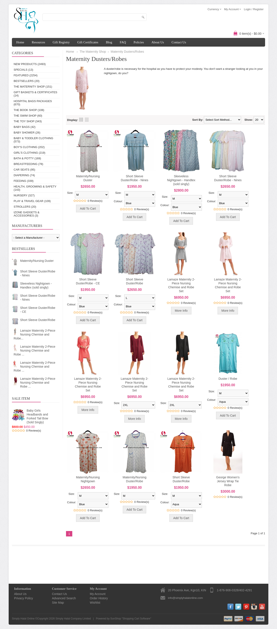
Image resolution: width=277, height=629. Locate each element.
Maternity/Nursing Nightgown (88, 479)
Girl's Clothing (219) (29, 152)
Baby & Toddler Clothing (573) (33, 140)
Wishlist (95, 602)
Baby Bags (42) (24, 127)
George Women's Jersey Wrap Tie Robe (228, 481)
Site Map (58, 602)
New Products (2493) (30, 64)
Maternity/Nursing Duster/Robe (135, 479)
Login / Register (254, 9)
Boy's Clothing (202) (29, 147)
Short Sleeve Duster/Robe (37, 320)
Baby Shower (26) (27, 132)
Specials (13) (23, 69)
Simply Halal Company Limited (73, 618)
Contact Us (179, 42)
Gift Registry (61, 42)
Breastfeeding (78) (28, 164)
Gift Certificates (87, 42)
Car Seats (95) (24, 169)
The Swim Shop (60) (28, 115)
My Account (97, 594)
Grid (81, 120)
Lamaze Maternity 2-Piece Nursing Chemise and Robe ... (34, 350)
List (87, 120)
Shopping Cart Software (136, 618)
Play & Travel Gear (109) (32, 201)
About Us (157, 42)
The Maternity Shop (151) (33, 86)
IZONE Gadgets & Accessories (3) (26, 214)
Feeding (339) (24, 181)
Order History (99, 598)
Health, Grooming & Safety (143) (35, 188)
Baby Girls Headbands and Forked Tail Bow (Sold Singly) (37, 416)
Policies (139, 42)
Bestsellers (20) (26, 81)
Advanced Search (64, 598)
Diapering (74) (24, 175)
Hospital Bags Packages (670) (33, 102)
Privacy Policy (23, 598)
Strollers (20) (25, 206)
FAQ (123, 42)
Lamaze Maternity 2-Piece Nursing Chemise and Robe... (34, 334)
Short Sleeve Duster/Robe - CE (37, 309)
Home (20, 42)
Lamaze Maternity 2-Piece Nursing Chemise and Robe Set (181, 285)
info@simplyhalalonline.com (185, 598)
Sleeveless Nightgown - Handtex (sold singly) (36, 285)
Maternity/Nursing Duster (37, 260)
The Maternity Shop (93, 51)
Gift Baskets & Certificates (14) (35, 94)
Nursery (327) (24, 195)
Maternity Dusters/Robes (127, 51)
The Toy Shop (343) (28, 121)
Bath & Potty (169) (27, 158)
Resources (38, 42)
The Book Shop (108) (29, 110)
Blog (109, 42)
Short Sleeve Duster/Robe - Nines (37, 273)
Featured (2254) (25, 75)
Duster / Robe (228, 378)
